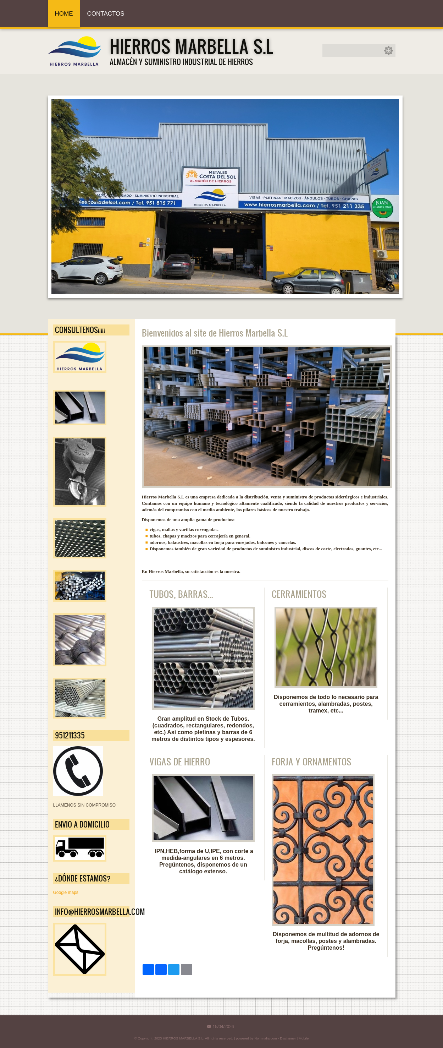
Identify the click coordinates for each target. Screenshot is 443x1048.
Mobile (304, 1038)
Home (64, 13)
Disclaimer (288, 1038)
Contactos (105, 13)
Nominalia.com (265, 1038)
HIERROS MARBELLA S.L (191, 46)
